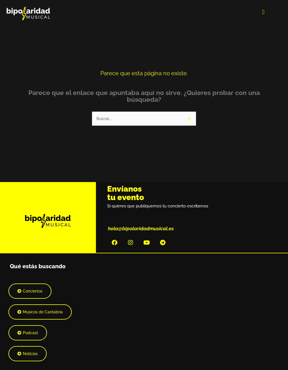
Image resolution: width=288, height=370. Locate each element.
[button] (263, 12)
